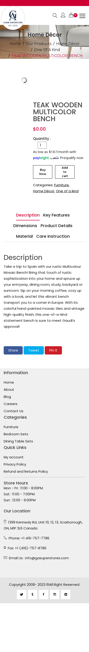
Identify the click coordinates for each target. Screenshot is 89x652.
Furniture (61, 185)
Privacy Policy (15, 464)
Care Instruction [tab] (53, 236)
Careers (10, 404)
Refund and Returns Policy (26, 471)
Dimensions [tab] (25, 225)
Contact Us (13, 411)
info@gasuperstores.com (47, 558)
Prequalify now (71, 157)
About (9, 389)
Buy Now (42, 172)
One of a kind (47, 50)
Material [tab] (24, 236)
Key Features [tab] (56, 215)
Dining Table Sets (18, 441)
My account (14, 457)
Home (15, 44)
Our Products (38, 44)
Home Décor (68, 44)
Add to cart (65, 172)
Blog (7, 397)
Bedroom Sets (16, 434)
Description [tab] (28, 215)
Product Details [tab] (56, 225)
